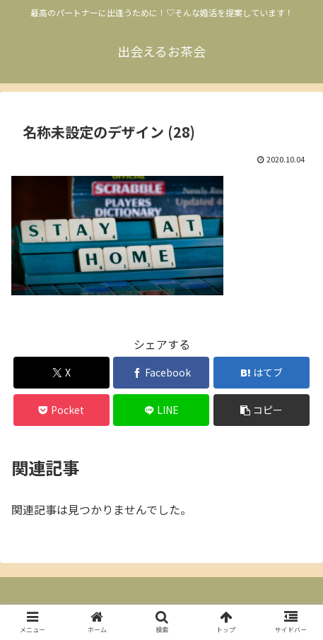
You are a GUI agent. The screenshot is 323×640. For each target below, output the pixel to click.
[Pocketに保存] (61, 410)
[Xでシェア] (61, 373)
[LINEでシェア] (161, 410)
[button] (261, 410)
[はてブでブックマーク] (261, 373)
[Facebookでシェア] (161, 373)
